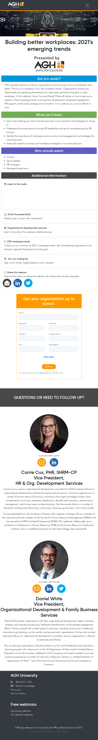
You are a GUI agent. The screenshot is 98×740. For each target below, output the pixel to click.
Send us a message (23, 685)
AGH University (24, 675)
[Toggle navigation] (87, 5)
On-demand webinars (22, 714)
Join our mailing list (16, 258)
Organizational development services (25, 227)
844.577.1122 (21, 682)
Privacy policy (16, 689)
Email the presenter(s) (17, 214)
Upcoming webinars (21, 710)
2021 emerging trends (17, 241)
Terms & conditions (18, 693)
